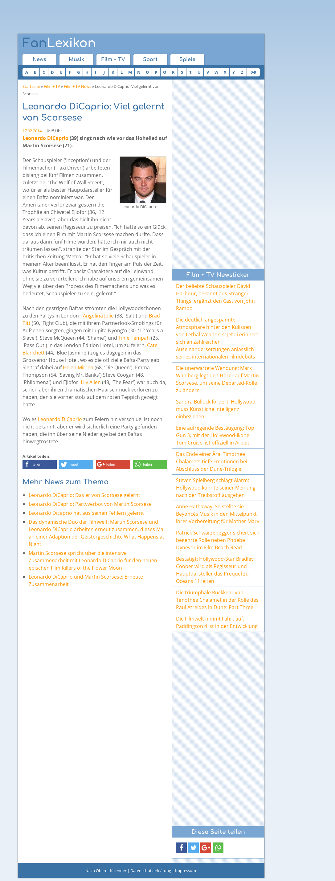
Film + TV (113, 59)
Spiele (187, 59)
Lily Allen (91, 382)
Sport (150, 59)
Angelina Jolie (98, 315)
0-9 (253, 72)
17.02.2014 (32, 130)
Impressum (185, 870)
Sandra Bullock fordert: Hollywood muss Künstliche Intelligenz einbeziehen (215, 409)
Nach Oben (95, 870)
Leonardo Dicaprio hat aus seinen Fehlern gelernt (86, 513)
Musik (76, 59)
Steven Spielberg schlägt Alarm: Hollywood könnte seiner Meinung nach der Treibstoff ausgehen (215, 487)
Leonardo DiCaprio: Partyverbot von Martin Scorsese (90, 504)
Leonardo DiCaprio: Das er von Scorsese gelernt (84, 495)
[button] (39, 464)
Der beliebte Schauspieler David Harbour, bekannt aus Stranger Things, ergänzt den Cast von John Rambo (215, 297)
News (39, 59)
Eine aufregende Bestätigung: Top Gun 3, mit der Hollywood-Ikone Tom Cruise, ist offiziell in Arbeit (215, 435)
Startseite (31, 86)
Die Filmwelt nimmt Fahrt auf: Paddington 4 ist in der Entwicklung (217, 622)
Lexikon (59, 43)
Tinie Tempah (134, 337)
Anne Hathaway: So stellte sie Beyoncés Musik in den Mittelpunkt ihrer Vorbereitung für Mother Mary (217, 514)
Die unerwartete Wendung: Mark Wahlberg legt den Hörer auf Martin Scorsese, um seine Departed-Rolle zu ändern (217, 379)
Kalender (118, 870)
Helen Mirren (78, 367)
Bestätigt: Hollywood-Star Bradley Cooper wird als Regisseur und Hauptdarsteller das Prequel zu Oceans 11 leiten (215, 569)
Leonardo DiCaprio (45, 138)
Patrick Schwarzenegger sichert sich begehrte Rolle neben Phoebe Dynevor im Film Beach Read (217, 540)
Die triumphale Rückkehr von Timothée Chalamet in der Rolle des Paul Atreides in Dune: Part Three (217, 600)
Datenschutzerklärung (150, 870)
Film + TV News (77, 86)
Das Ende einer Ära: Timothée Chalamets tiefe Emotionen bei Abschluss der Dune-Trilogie (211, 461)
